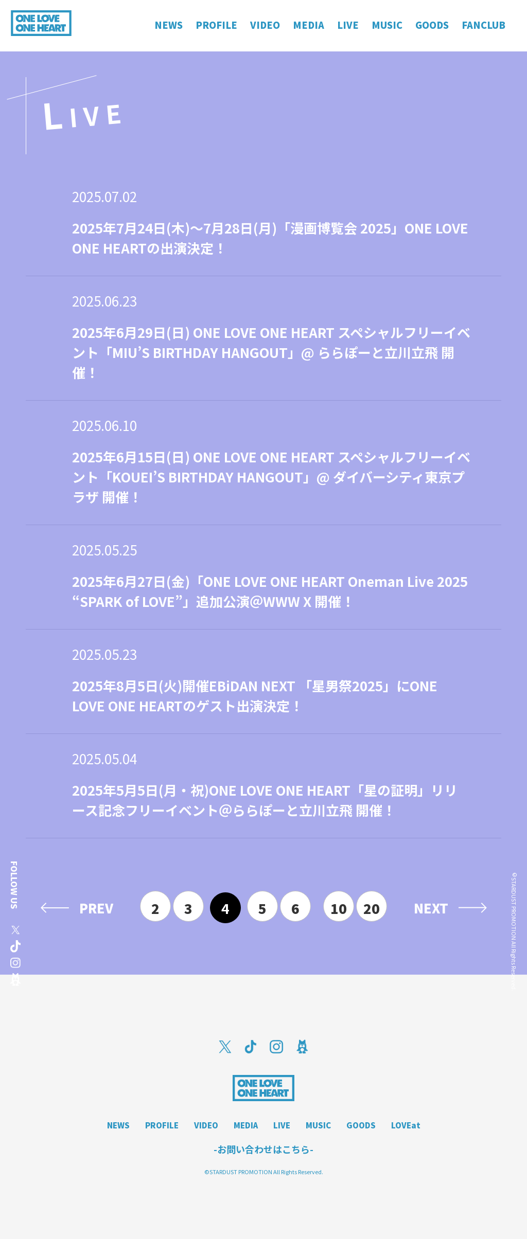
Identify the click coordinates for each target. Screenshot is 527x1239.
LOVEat (405, 1125)
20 (371, 908)
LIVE (281, 1125)
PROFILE (162, 1125)
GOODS (361, 1125)
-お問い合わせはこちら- (263, 1149)
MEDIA (246, 1125)
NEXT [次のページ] (431, 908)
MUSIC (318, 1125)
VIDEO (206, 1125)
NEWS (118, 1125)
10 (338, 908)
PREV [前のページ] (96, 908)
